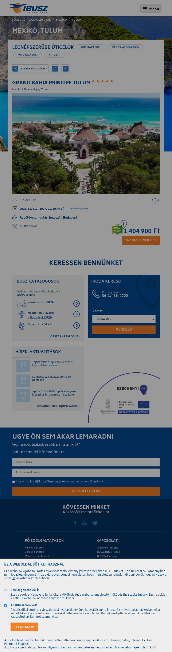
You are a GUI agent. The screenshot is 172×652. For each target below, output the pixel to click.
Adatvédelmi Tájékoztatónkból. (135, 647)
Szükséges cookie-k (25, 590)
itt (13, 578)
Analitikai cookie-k (24, 606)
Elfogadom (24, 627)
